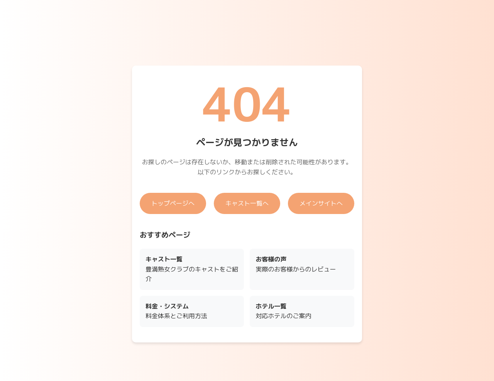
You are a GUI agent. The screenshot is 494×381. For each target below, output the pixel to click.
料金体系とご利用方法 (176, 311)
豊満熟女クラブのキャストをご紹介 (191, 269)
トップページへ (173, 203)
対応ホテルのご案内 (283, 311)
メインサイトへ (321, 203)
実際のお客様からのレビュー (295, 264)
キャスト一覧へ (247, 203)
